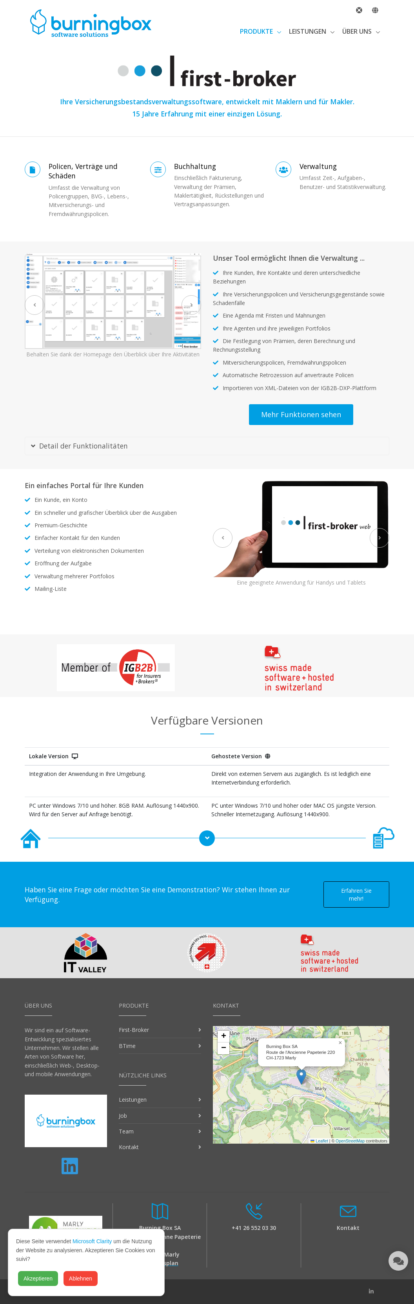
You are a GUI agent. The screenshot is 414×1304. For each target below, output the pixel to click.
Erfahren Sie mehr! (356, 894)
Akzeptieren (38, 1278)
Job (123, 1115)
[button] (301, 1077)
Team (126, 1131)
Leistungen (308, 31)
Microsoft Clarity (92, 1241)
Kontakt (129, 1147)
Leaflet (319, 1141)
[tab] (207, 446)
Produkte (257, 31)
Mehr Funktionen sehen (301, 414)
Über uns (357, 31)
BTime (127, 1046)
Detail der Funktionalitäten (79, 446)
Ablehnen (80, 1278)
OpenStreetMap (350, 1141)
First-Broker (134, 1029)
